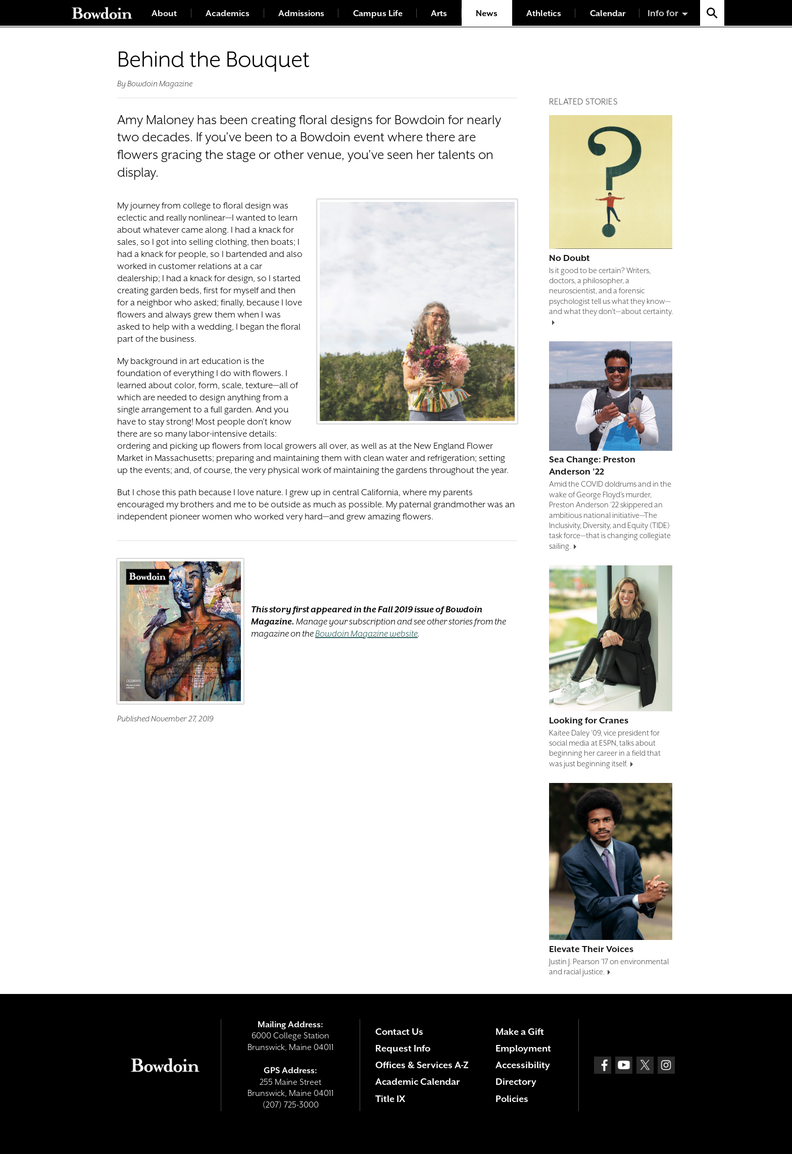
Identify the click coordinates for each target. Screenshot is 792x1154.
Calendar (607, 13)
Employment (523, 1048)
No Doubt (569, 258)
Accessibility (523, 1065)
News (487, 13)
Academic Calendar (417, 1081)
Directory (516, 1081)
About (164, 13)
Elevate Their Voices (591, 949)
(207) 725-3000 (291, 1105)
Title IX (390, 1098)
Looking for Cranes (588, 720)
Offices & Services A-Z (422, 1065)
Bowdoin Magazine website (366, 633)
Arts (439, 13)
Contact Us (399, 1031)
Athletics (543, 13)
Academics (228, 13)
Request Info (402, 1048)
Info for (663, 13)
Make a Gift (520, 1031)
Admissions (301, 13)
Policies (512, 1098)
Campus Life (378, 13)
